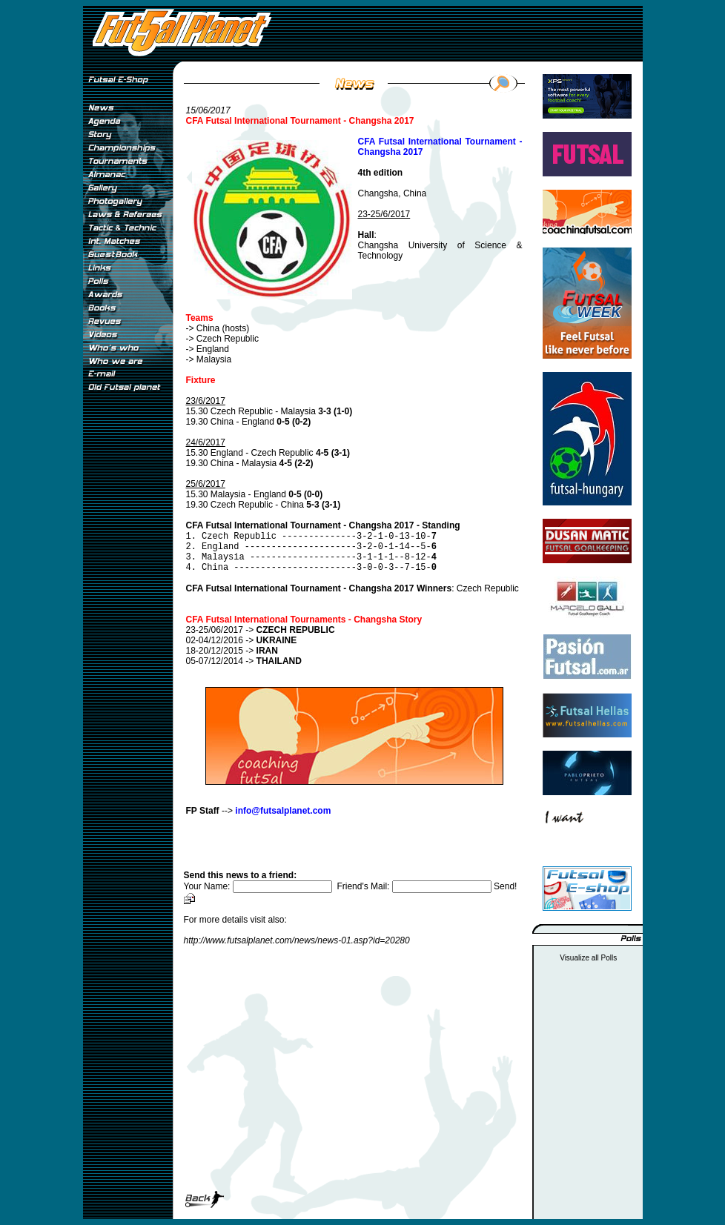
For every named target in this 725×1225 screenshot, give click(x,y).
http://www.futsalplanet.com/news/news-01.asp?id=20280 (297, 940)
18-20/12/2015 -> (232, 650)
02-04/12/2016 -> (241, 640)
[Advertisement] (127, 644)
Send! (505, 886)
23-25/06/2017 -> (260, 630)
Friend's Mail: (415, 886)
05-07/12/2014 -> (244, 661)
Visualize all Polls (588, 958)
